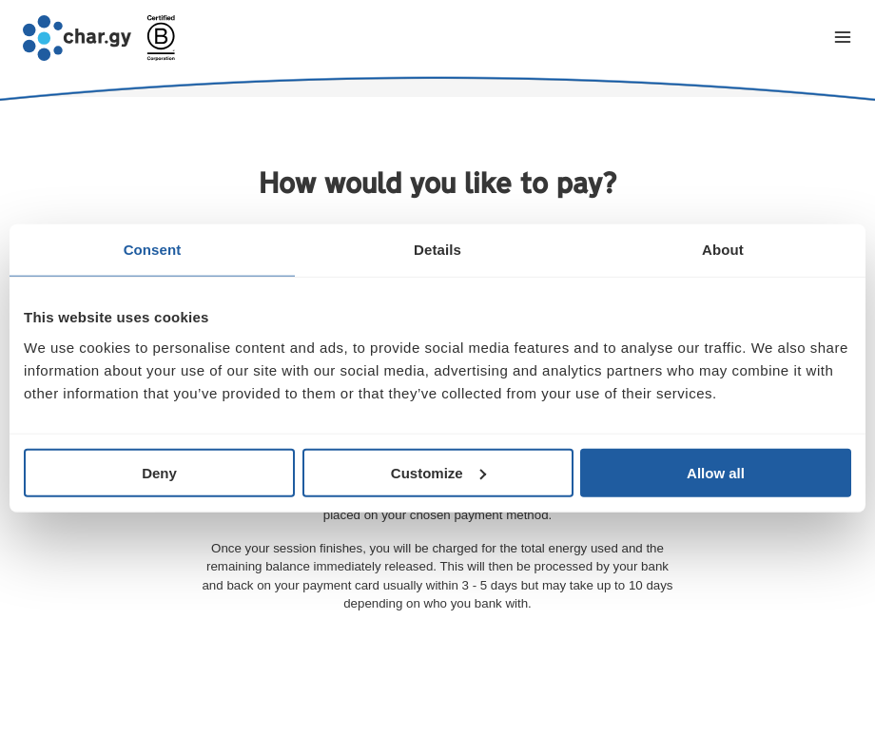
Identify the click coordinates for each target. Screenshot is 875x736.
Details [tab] (437, 250)
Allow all (716, 472)
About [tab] (723, 250)
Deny (159, 472)
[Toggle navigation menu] (842, 38)
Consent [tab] (153, 250)
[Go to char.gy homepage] (77, 38)
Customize (438, 472)
